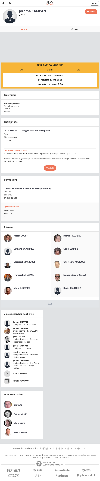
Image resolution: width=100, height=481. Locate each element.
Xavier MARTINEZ (72, 288)
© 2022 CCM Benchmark (61, 458)
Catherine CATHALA (24, 248)
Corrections (47, 458)
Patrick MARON (20, 414)
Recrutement (37, 455)
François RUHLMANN (24, 275)
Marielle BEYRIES (22, 288)
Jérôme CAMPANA (21, 360)
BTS (78, 70)
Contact (21, 455)
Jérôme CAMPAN (20, 328)
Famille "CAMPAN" (21, 381)
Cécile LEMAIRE (70, 248)
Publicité (28, 455)
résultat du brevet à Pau (51, 84)
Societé (45, 455)
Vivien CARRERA (20, 432)
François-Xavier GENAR (74, 275)
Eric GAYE (18, 405)
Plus (50, 303)
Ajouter (92, 11)
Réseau (74, 29)
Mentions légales (89, 455)
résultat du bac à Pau (51, 79)
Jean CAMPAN (19, 336)
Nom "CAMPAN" (20, 373)
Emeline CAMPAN (20, 352)
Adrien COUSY (21, 235)
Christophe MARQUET (24, 261)
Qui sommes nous (11, 455)
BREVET (50, 70)
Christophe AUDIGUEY (74, 261)
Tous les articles (36, 458)
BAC (21, 70)
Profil (24, 29)
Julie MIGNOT (19, 423)
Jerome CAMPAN (20, 322)
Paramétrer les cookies (74, 455)
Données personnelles (57, 455)
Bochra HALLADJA (72, 235)
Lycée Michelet (11, 206)
